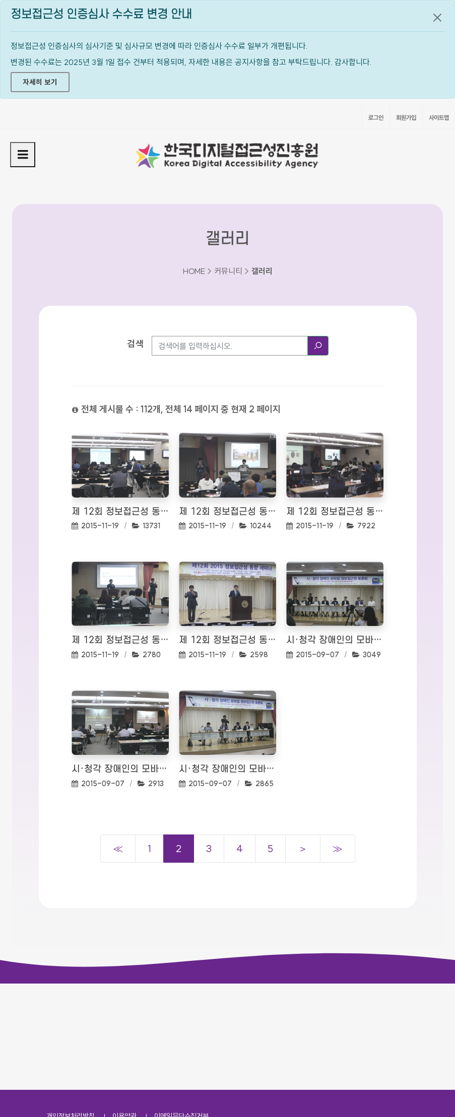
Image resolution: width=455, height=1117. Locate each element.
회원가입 (406, 117)
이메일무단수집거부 (181, 1009)
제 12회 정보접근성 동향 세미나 (120, 512)
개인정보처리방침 (70, 1009)
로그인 (375, 117)
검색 (135, 344)
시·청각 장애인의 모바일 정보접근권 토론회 (334, 640)
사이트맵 (439, 117)
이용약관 (124, 1009)
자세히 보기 (40, 82)
